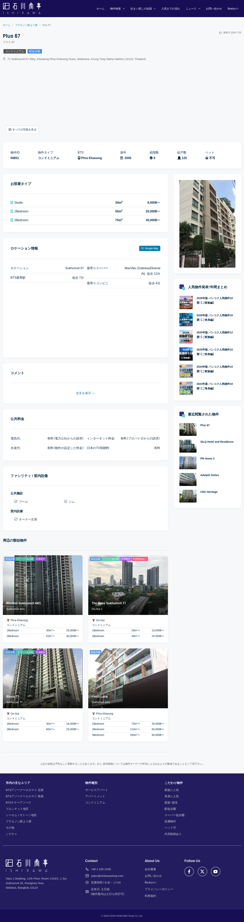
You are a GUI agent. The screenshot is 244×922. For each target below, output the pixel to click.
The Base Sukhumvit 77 (109, 603)
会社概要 (150, 869)
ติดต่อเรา (233, 8)
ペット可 (170, 827)
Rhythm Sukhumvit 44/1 (23, 603)
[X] (202, 871)
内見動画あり (173, 834)
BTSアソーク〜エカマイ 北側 (24, 790)
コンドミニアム (14, 51)
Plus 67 (205, 425)
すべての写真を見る (22, 129)
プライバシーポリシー (159, 889)
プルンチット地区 (17, 808)
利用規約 (150, 895)
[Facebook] (189, 871)
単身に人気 (172, 796)
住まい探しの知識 (141, 8)
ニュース (191, 8)
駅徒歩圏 (34, 51)
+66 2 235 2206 (101, 869)
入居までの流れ (170, 8)
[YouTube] (215, 871)
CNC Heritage (209, 491)
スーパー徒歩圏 (175, 815)
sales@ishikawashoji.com (107, 875)
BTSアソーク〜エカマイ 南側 (24, 796)
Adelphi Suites (209, 475)
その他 (10, 827)
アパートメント (95, 796)
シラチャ (11, 834)
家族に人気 (172, 790)
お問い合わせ (214, 8)
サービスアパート (96, 790)
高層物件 (170, 821)
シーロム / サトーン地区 (21, 815)
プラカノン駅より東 (18, 821)
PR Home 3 (207, 458)
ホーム (100, 8)
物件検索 (115, 8)
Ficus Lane (100, 696)
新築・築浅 (171, 802)
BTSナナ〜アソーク (18, 802)
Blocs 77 (12, 696)
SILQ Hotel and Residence (217, 441)
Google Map (149, 248)
